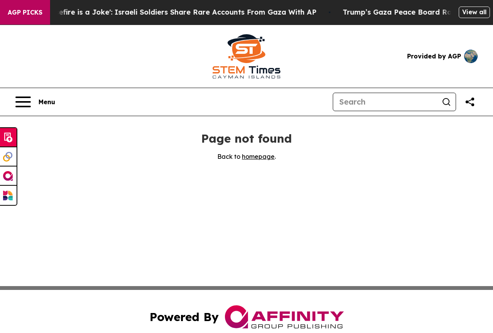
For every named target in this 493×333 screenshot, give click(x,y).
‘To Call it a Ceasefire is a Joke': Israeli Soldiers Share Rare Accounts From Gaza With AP (165, 12)
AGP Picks (25, 12)
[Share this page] (470, 102)
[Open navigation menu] (35, 102)
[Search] (385, 102)
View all (474, 12)
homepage (258, 156)
